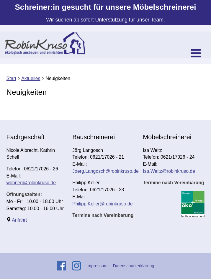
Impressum (96, 265)
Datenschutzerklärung (133, 265)
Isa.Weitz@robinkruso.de (169, 171)
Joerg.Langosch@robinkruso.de (105, 171)
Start (11, 78)
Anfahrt (19, 219)
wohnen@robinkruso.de (31, 182)
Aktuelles (30, 78)
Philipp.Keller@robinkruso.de (102, 203)
